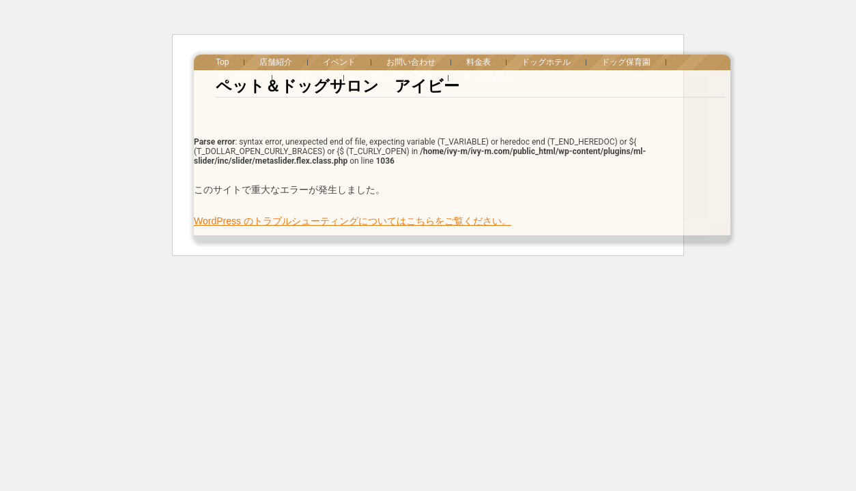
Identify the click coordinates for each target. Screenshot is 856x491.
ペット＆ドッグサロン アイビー (337, 86)
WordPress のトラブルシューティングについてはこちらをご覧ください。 (352, 220)
